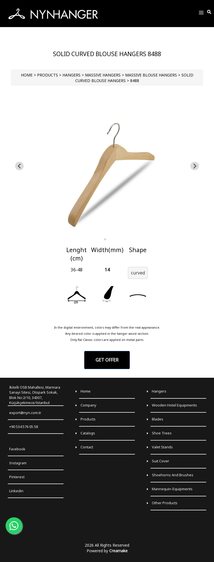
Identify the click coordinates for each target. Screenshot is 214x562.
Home (86, 391)
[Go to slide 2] (108, 239)
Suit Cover (160, 460)
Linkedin (16, 490)
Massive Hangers (103, 75)
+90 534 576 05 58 (23, 426)
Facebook (17, 448)
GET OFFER (107, 360)
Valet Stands (162, 446)
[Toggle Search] (209, 12)
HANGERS (71, 75)
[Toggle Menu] (201, 13)
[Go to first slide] (194, 166)
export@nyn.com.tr (25, 412)
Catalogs (88, 433)
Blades (157, 419)
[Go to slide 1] (105, 239)
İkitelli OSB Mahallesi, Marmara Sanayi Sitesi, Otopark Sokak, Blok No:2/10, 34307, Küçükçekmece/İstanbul (34, 395)
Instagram (17, 462)
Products (88, 419)
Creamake (118, 550)
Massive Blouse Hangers (151, 75)
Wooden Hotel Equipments (174, 405)
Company (88, 405)
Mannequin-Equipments (172, 488)
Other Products (164, 502)
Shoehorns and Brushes (172, 474)
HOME (27, 75)
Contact (87, 446)
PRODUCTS (47, 75)
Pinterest (17, 476)
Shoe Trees (162, 433)
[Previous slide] (19, 166)
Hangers (159, 391)
